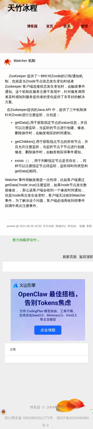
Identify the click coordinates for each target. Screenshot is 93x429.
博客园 (32, 26)
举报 (89, 226)
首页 (49, 26)
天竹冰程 (22, 8)
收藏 (82, 226)
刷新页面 (70, 257)
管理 (84, 26)
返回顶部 (86, 257)
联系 (66, 26)
